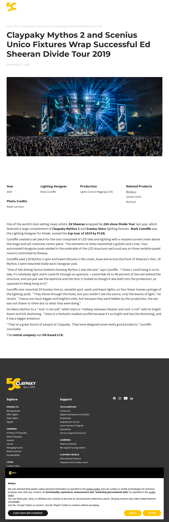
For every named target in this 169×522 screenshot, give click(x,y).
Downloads (65, 418)
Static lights (12, 418)
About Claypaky (14, 436)
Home (9, 26)
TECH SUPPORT (68, 406)
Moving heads (13, 410)
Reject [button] (132, 513)
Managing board (14, 447)
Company (145, 7)
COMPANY (12, 428)
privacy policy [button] (93, 489)
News (121, 7)
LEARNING (65, 439)
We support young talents (72, 447)
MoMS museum (14, 451)
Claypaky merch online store (74, 462)
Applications (48, 7)
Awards (10, 440)
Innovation (65, 7)
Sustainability (13, 455)
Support (80, 7)
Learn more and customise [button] (28, 513)
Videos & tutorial (68, 443)
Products (32, 7)
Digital (10, 421)
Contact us (65, 410)
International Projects (97, 7)
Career (132, 7)
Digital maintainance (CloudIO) (74, 414)
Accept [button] (152, 513)
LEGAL (10, 461)
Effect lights (12, 414)
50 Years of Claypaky (17, 432)
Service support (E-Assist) (73, 432)
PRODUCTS (13, 406)
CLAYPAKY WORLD (69, 454)
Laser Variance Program (72, 425)
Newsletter (65, 429)
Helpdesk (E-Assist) (69, 421)
